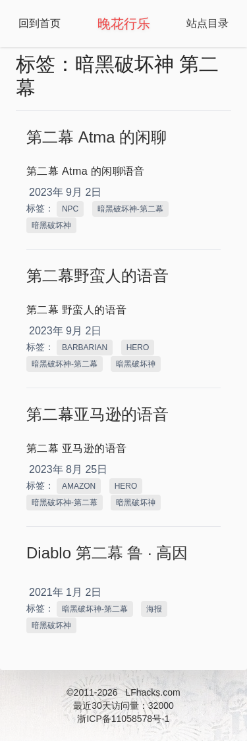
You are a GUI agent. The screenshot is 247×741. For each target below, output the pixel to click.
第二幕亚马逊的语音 (97, 414)
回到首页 (39, 23)
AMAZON (79, 486)
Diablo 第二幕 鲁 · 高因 (107, 553)
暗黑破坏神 (51, 225)
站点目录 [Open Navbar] (207, 23)
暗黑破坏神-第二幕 (130, 208)
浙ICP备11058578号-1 (123, 718)
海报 (154, 609)
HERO (138, 347)
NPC (70, 208)
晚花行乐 (123, 23)
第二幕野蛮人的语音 (97, 275)
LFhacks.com (152, 692)
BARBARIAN (84, 347)
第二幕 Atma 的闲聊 (96, 137)
